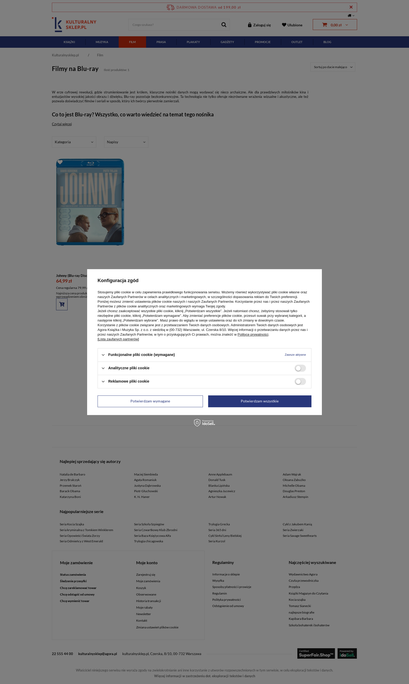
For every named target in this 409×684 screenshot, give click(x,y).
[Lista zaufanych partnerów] (118, 339)
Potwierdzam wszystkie (260, 401)
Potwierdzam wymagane (150, 401)
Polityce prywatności (253, 334)
